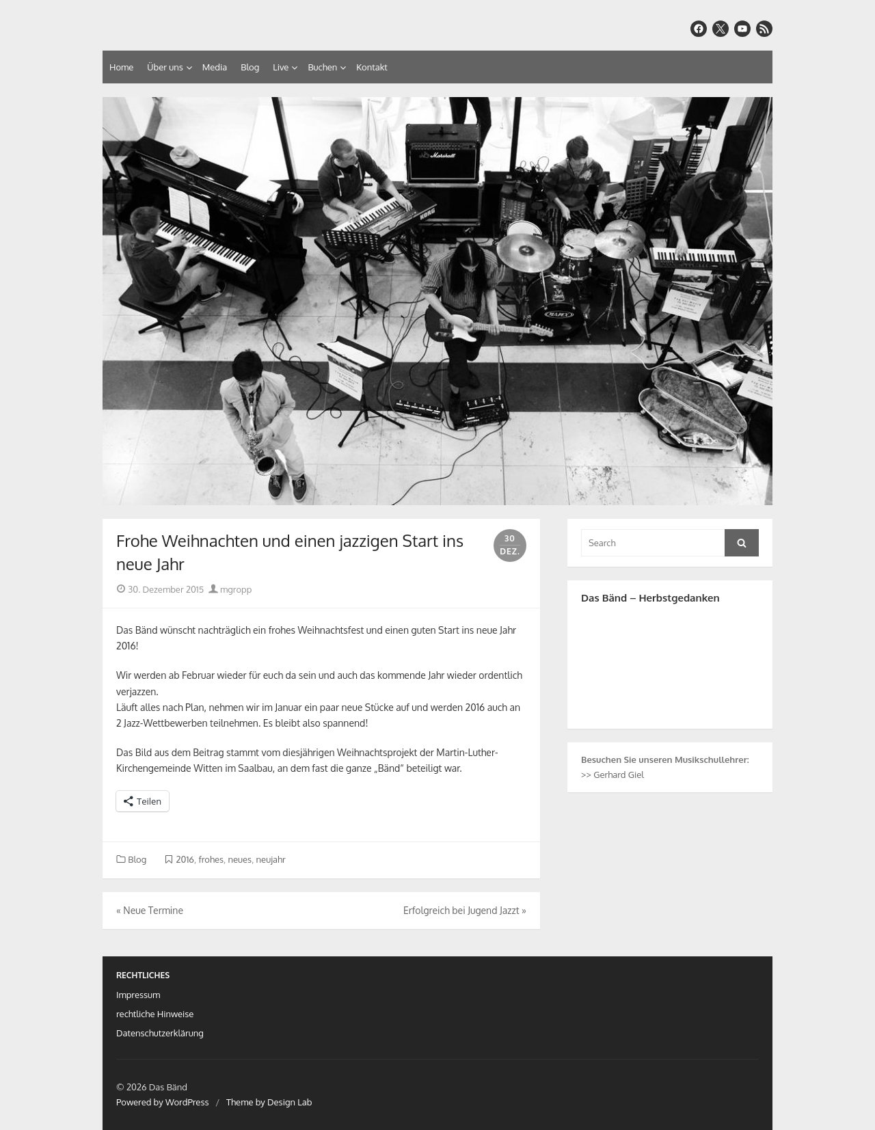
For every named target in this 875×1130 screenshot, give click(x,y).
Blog (250, 67)
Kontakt (371, 67)
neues (240, 859)
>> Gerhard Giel (612, 774)
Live (280, 67)
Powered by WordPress (162, 1102)
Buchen (322, 67)
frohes (211, 859)
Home (121, 67)
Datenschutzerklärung (160, 1032)
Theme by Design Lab (269, 1102)
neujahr (271, 859)
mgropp (230, 589)
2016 (185, 859)
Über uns (165, 67)
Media (214, 67)
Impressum (138, 994)
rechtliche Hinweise (154, 1013)
